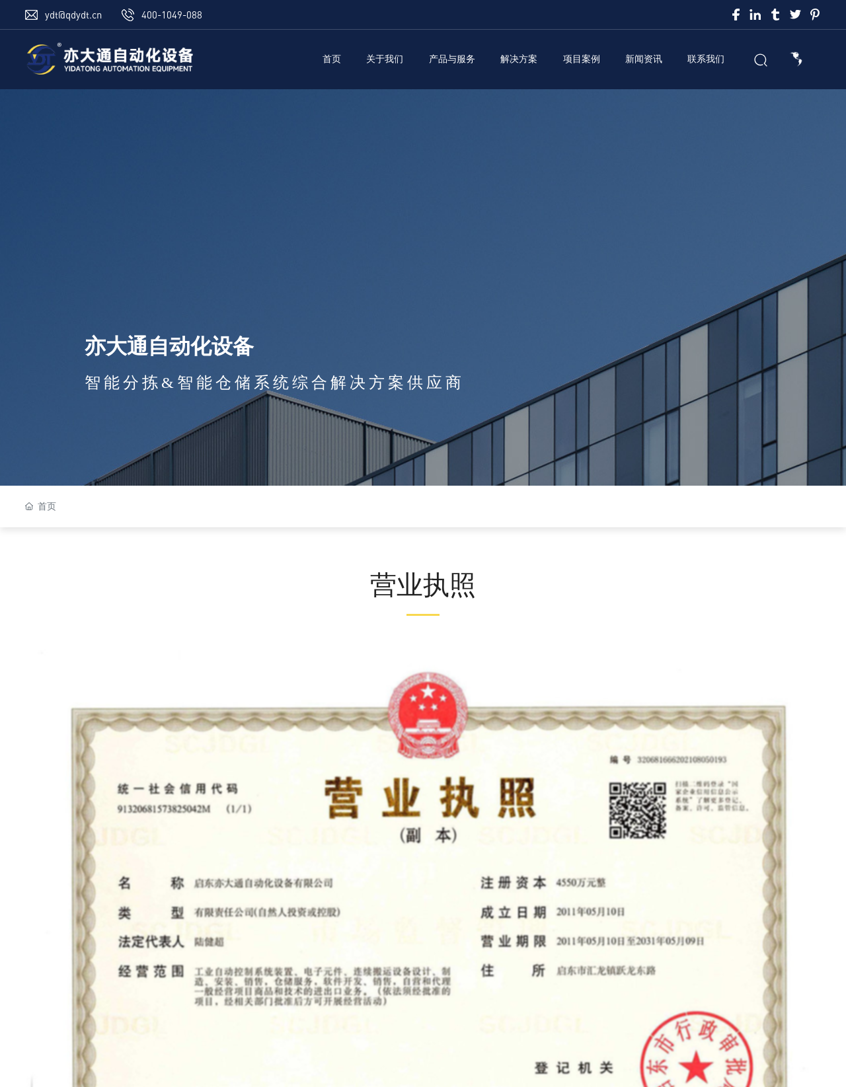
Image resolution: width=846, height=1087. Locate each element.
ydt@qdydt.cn (73, 14)
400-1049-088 (171, 14)
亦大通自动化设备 (169, 346)
